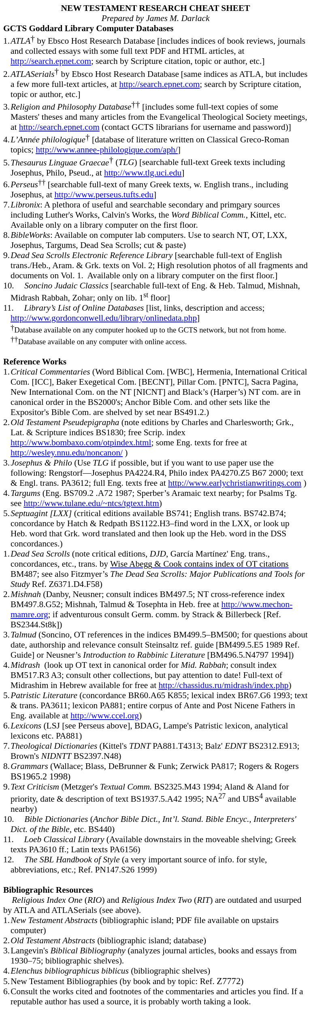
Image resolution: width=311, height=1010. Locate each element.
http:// (104, 318)
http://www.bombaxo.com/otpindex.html (81, 442)
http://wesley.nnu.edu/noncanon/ (67, 452)
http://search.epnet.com (51, 61)
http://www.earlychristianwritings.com (234, 483)
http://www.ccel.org (104, 715)
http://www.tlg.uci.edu (142, 173)
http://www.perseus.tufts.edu (103, 194)
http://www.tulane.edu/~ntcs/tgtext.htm (91, 503)
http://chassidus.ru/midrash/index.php (223, 685)
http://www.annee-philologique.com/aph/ (106, 150)
